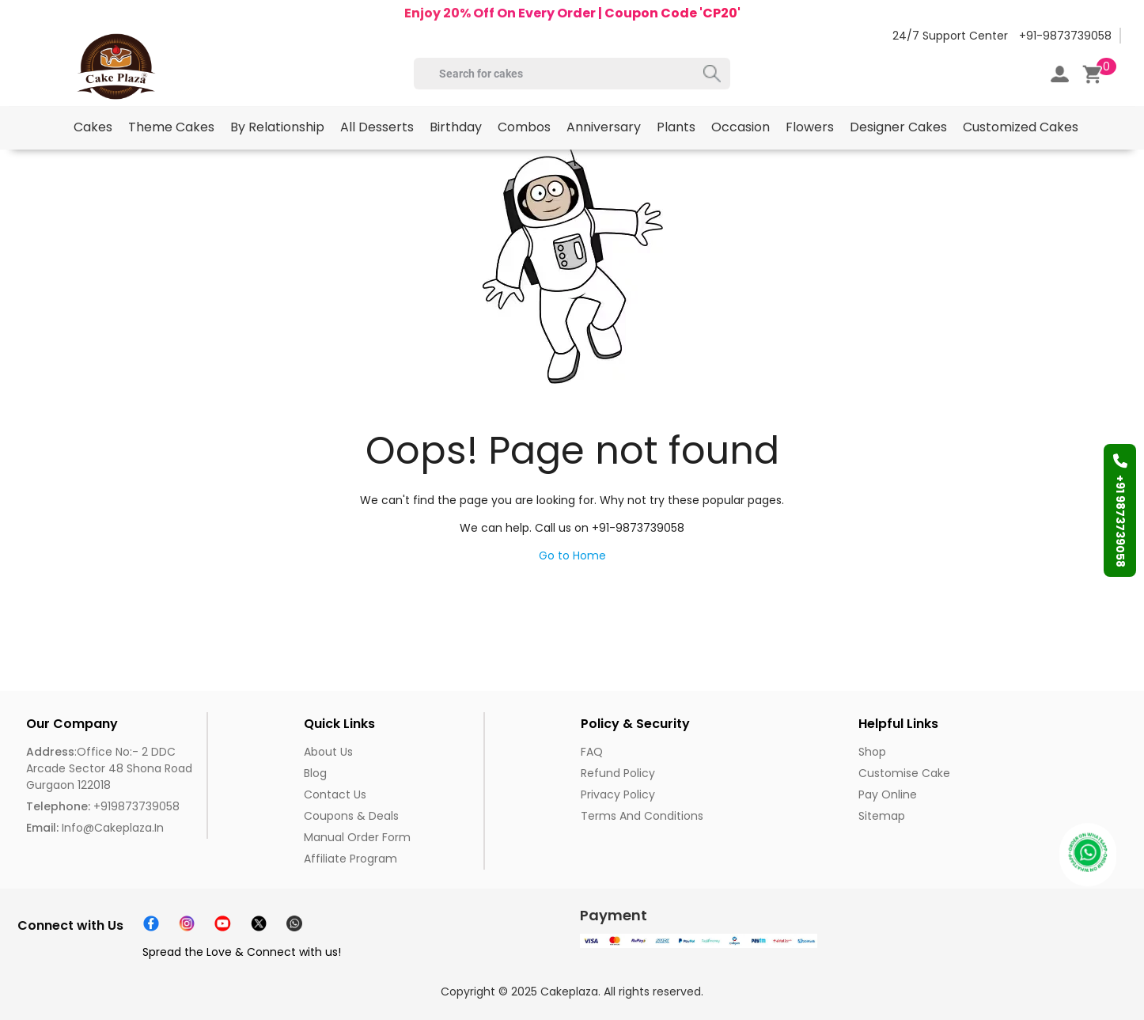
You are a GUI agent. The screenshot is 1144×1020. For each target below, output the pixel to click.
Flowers (810, 127)
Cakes (93, 127)
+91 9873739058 (1120, 510)
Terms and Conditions (642, 816)
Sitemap (881, 816)
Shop (872, 752)
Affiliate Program (350, 858)
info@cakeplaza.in (95, 828)
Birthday (456, 127)
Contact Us (335, 794)
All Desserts (377, 127)
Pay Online (887, 794)
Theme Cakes (171, 127)
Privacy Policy (618, 794)
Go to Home (572, 555)
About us (328, 752)
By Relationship (277, 127)
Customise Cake (904, 773)
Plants (676, 127)
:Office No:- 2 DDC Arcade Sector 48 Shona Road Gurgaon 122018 (109, 768)
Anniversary (603, 127)
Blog (315, 773)
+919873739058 (103, 806)
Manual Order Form (357, 837)
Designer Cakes (898, 127)
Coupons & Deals (351, 816)
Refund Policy (618, 773)
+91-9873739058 (1065, 36)
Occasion (740, 127)
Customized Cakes (1020, 127)
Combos (524, 127)
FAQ (592, 752)
